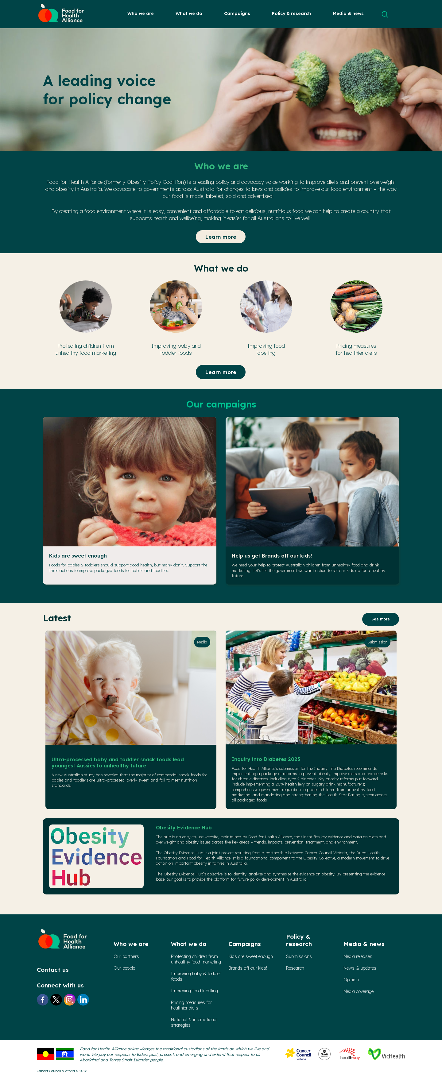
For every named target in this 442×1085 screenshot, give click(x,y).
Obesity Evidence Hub (184, 827)
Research (295, 968)
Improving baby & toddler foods (196, 976)
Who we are (140, 13)
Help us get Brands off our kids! (272, 556)
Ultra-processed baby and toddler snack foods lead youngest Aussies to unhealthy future (118, 762)
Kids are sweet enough (78, 556)
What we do (189, 13)
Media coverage (358, 991)
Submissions (299, 956)
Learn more (220, 237)
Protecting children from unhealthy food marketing (196, 959)
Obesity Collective (319, 857)
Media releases (357, 956)
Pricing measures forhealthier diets (191, 1005)
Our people (124, 968)
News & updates (359, 968)
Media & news (348, 13)
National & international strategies (194, 1022)
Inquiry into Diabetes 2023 (266, 759)
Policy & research (291, 13)
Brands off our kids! (247, 968)
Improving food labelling (194, 991)
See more (380, 619)
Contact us (53, 969)
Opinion (351, 980)
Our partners (126, 956)
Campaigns (237, 13)
